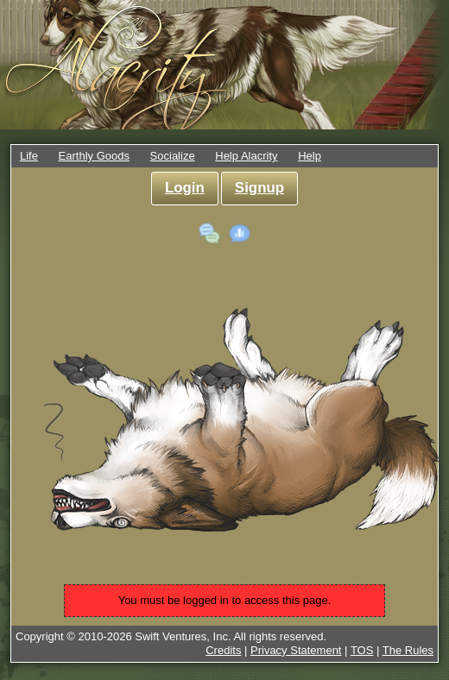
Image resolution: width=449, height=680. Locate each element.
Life (29, 155)
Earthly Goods (94, 155)
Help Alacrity (246, 155)
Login (185, 187)
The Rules (408, 650)
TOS (362, 650)
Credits (223, 650)
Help (309, 155)
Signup (259, 187)
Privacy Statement (296, 650)
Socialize (172, 155)
